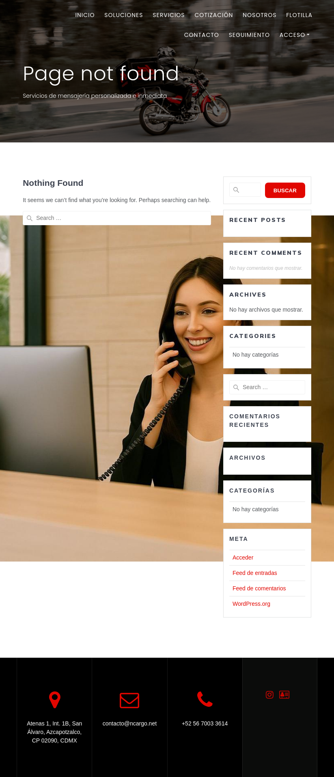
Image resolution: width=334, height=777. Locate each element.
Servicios (169, 15)
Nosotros (259, 15)
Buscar (285, 190)
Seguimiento (249, 35)
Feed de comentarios (259, 588)
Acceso (292, 35)
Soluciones (123, 15)
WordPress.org (251, 604)
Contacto (201, 35)
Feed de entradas (255, 573)
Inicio (85, 15)
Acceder (243, 557)
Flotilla (299, 15)
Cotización (213, 15)
